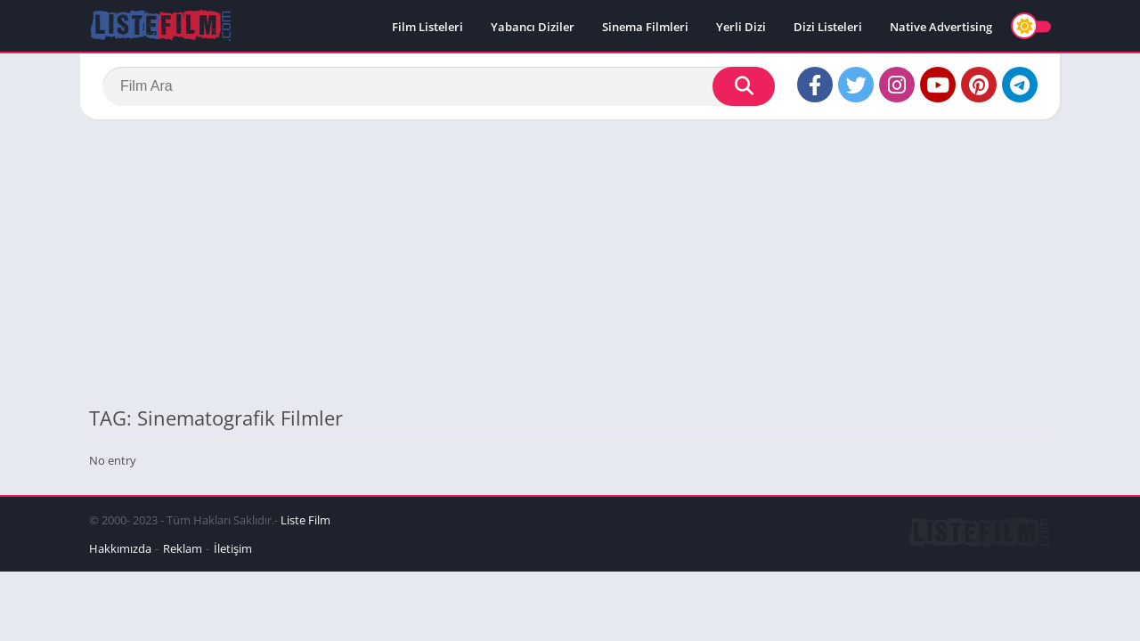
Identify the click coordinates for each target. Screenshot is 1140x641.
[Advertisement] (570, 261)
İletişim (233, 548)
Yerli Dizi (741, 27)
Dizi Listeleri (828, 27)
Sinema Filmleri (645, 27)
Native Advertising (941, 27)
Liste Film (305, 520)
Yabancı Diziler (532, 27)
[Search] (438, 86)
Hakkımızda (120, 548)
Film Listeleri (427, 27)
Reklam (182, 548)
